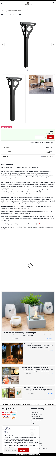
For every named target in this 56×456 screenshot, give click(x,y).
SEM (10, 229)
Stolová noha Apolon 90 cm (11, 268)
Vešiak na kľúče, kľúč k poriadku (33, 387)
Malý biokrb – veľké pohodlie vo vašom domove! (19, 332)
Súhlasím (23, 450)
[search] (53, 3)
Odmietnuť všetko (11, 450)
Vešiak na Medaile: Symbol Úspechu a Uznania (35, 368)
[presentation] (2, 44)
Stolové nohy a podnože (14, 10)
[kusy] (39, 137)
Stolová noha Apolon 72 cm (39, 268)
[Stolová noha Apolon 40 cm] (28, 44)
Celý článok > (49, 338)
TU (40, 224)
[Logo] (28, 3)
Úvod (3, 10)
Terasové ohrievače (30, 344)
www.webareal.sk (34, 454)
